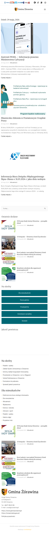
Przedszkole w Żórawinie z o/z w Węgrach (17, 375)
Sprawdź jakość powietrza (11, 384)
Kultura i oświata (8, 408)
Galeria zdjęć (7, 417)
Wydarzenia (7, 405)
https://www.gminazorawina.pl (12, 511)
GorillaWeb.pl (27, 530)
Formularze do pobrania (10, 381)
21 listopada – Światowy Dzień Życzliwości (31, 237)
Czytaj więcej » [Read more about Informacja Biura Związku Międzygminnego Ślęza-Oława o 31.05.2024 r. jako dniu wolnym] (6, 194)
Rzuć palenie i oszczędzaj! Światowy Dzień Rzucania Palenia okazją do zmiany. (31, 253)
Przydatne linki (8, 420)
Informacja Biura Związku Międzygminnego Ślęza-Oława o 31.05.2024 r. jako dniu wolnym (23, 177)
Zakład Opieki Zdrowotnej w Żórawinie (16, 369)
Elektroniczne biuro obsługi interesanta (15, 395)
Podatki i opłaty (8, 366)
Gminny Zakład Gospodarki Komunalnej (15, 372)
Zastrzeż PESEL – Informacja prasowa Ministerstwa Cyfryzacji (19, 58)
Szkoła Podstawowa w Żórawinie (13, 378)
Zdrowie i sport (8, 411)
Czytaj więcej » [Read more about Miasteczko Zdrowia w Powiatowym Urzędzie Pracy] (6, 136)
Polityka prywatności (8, 516)
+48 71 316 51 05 (9, 505)
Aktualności (13, 63)
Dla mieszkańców (8, 398)
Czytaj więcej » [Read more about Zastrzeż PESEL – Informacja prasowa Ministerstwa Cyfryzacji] (6, 77)
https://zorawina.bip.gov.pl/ (11, 513)
